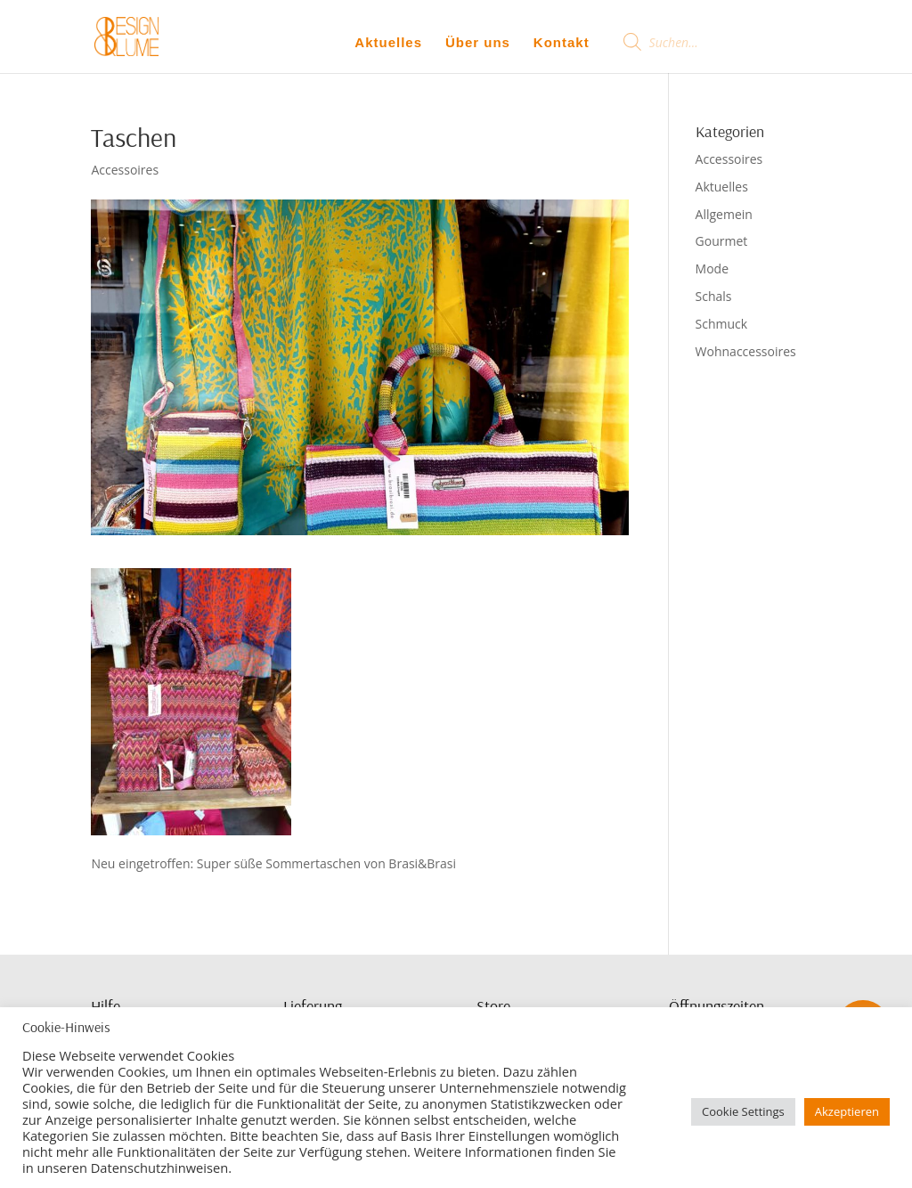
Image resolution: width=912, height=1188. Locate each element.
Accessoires (125, 169)
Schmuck (722, 323)
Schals (714, 296)
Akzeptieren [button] (847, 1111)
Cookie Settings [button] (743, 1111)
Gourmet (722, 240)
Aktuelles (388, 42)
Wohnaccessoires (746, 351)
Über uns (477, 42)
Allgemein (724, 214)
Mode (712, 268)
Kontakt (561, 42)
